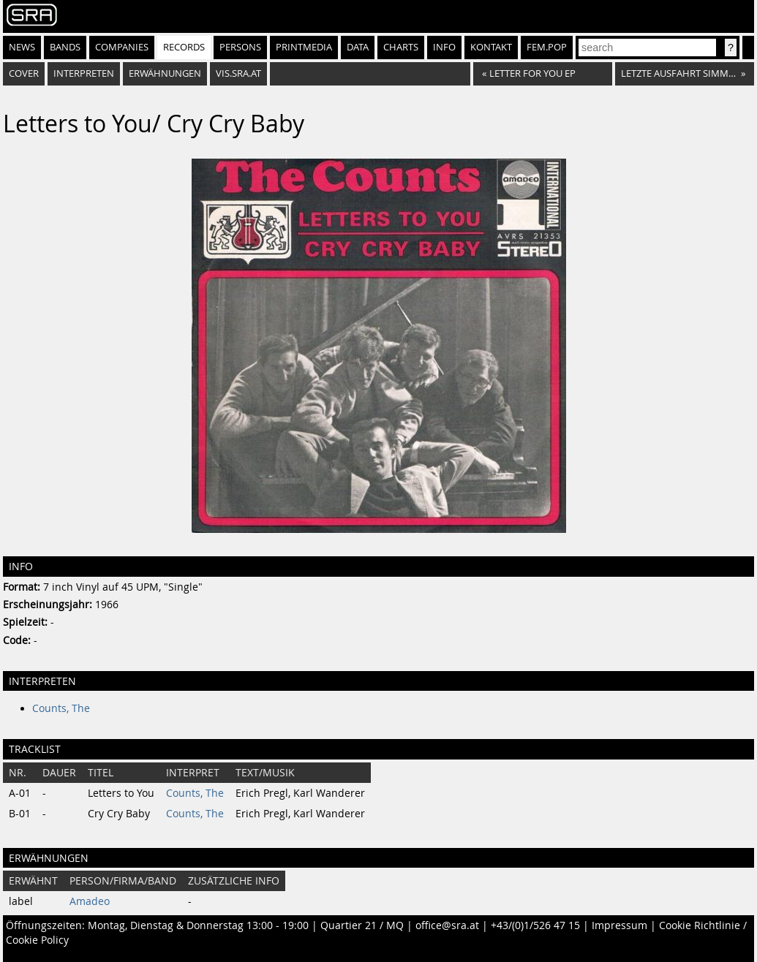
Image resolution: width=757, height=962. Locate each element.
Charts (400, 47)
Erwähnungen (165, 73)
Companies (121, 47)
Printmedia (304, 47)
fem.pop (547, 47)
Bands (65, 47)
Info (444, 47)
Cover (24, 73)
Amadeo (89, 901)
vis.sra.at (238, 73)
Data (358, 47)
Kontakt (491, 47)
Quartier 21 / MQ (362, 925)
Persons (240, 47)
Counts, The (61, 708)
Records (184, 47)
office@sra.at (447, 925)
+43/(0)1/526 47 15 (535, 925)
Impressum (619, 925)
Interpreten (83, 73)
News (22, 47)
